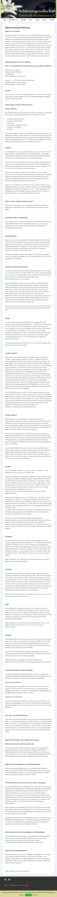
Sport (30, 20)
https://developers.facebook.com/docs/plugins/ (17, 279)
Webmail (26, 885)
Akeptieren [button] (28, 895)
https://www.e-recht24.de (22, 871)
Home (5, 20)
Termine (44, 20)
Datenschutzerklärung (15, 885)
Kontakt (51, 20)
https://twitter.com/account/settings (14, 345)
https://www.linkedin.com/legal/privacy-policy (16, 596)
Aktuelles (23, 20)
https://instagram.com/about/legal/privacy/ (16, 561)
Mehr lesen (35, 895)
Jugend (37, 20)
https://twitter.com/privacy (11, 338)
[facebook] (5, 879)
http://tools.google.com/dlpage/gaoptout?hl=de (23, 407)
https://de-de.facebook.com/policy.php (24, 301)
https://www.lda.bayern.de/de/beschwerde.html (17, 840)
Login (22, 885)
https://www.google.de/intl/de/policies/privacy (39, 662)
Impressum (6, 885)
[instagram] (9, 879)
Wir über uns (14, 20)
